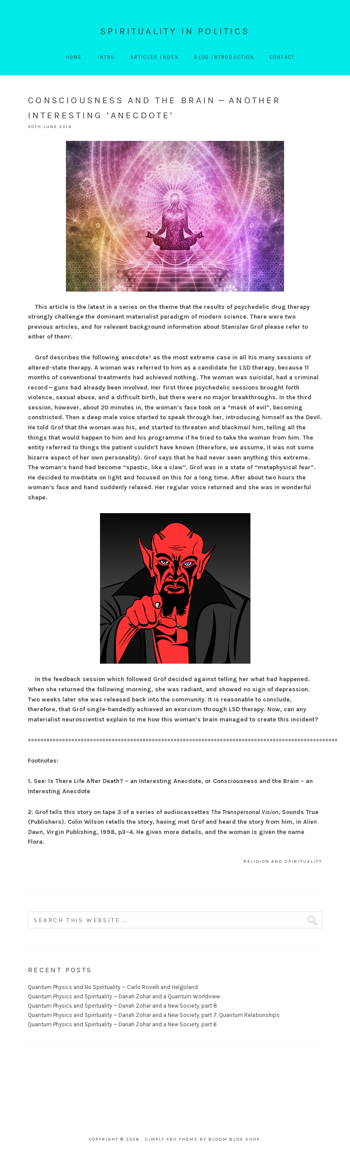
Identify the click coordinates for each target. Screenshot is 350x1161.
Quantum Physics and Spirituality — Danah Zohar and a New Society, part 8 (122, 1005)
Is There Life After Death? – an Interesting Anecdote (124, 781)
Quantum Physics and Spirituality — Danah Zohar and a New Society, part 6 (122, 1024)
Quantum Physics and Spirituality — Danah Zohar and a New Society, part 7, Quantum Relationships (154, 1015)
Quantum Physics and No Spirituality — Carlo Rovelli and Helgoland (113, 987)
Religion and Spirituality (282, 861)
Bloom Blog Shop (234, 1139)
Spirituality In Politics (175, 31)
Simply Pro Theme (171, 1139)
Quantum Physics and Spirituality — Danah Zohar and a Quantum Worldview (124, 996)
